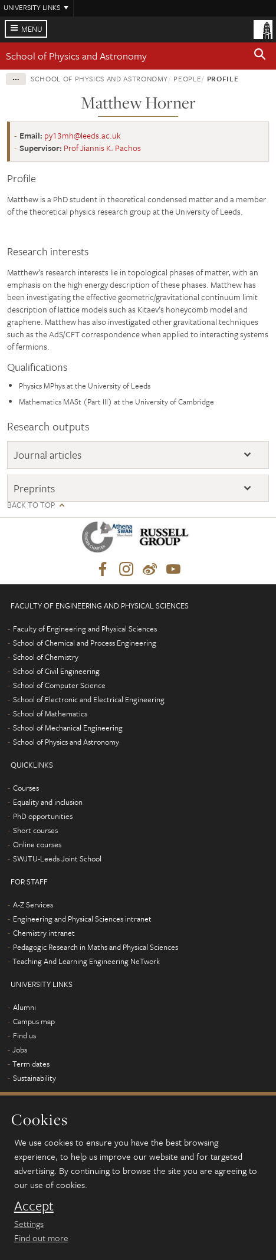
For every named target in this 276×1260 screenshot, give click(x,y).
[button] (260, 56)
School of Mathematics (50, 713)
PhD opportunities (43, 816)
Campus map (34, 1021)
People (187, 78)
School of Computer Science (59, 685)
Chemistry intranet (44, 933)
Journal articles (47, 454)
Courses (26, 788)
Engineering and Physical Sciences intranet (82, 919)
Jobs (19, 1049)
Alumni (24, 1007)
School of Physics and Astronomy (76, 55)
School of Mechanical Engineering (68, 727)
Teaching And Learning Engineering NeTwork (86, 961)
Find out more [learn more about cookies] (41, 1237)
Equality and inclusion (48, 802)
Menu (31, 29)
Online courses (37, 844)
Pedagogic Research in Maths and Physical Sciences (95, 947)
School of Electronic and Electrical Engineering (89, 699)
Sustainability (34, 1078)
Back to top (31, 505)
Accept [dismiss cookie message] (34, 1206)
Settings (29, 1223)
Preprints (34, 488)
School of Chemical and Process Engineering (84, 643)
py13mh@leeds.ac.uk (82, 135)
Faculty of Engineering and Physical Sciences (85, 628)
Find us (24, 1035)
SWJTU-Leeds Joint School (57, 858)
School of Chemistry (45, 657)
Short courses (35, 830)
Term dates (31, 1064)
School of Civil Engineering (56, 671)
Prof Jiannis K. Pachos (102, 148)
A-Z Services (33, 904)
